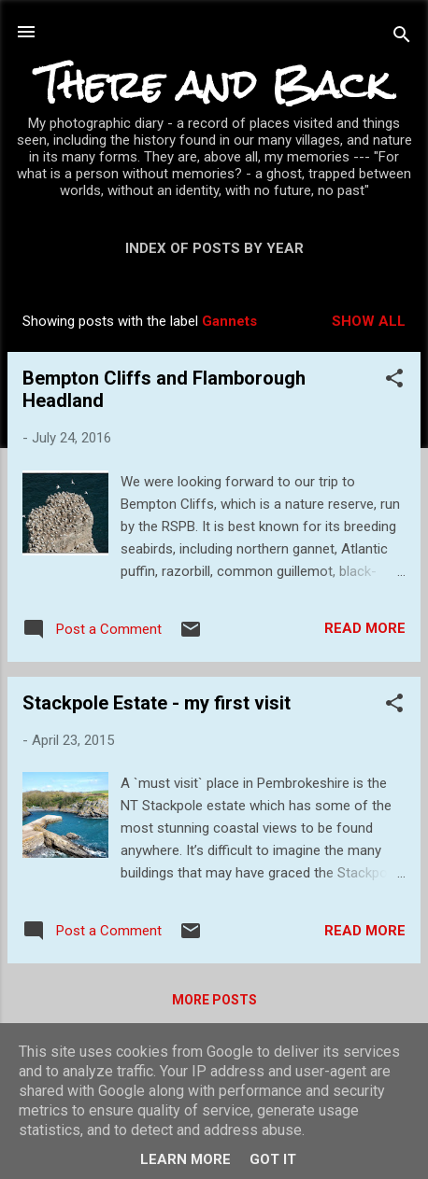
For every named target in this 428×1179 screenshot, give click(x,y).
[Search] (402, 37)
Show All (369, 321)
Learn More (185, 1159)
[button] (394, 381)
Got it (273, 1159)
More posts (214, 999)
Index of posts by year (214, 248)
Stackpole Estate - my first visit (156, 703)
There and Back (214, 84)
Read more (365, 628)
